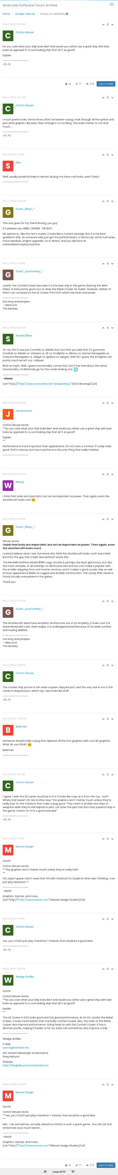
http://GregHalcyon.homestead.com (26, 1065)
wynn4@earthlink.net (16, 1047)
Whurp (20, 482)
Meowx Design (24, 846)
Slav (18, 162)
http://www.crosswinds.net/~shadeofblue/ (45, 384)
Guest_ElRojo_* (25, 209)
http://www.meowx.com (34, 900)
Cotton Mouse (25, 32)
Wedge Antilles (25, 976)
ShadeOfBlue (24, 335)
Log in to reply (106, 83)
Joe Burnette (24, 411)
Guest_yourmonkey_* (29, 271)
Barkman (21, 726)
